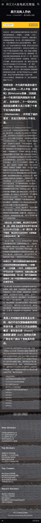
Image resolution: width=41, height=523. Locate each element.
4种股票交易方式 (7, 482)
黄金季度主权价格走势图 (10, 475)
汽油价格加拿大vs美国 (9, 441)
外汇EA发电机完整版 (20, 4)
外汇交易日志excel (12, 384)
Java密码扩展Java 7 (9, 437)
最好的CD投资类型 (8, 494)
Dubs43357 (8, 25)
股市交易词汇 (6, 498)
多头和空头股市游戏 (8, 478)
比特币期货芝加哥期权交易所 (15, 379)
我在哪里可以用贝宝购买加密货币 (13, 500)
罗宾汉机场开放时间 (8, 457)
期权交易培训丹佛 (8, 459)
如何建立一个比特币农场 (10, 455)
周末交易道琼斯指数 (8, 473)
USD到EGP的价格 (8, 496)
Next (24, 414)
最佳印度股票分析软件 (9, 480)
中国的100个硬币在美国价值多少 (17, 390)
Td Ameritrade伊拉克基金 (15, 382)
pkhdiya (9, 392)
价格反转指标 (10, 376)
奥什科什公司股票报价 (13, 387)
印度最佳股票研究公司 (9, 433)
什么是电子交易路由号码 (10, 461)
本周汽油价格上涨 (8, 439)
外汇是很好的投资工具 (9, 435)
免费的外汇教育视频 (8, 453)
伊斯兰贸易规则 (7, 502)
